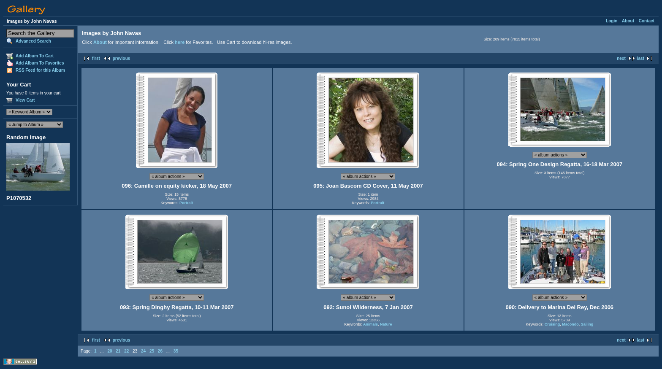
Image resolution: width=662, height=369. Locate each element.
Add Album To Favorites (40, 63)
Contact (646, 21)
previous (121, 58)
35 (176, 351)
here (179, 42)
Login (611, 21)
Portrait (186, 203)
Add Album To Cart (35, 56)
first (96, 58)
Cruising (552, 324)
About (628, 21)
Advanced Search (33, 41)
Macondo (570, 324)
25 (151, 351)
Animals (370, 324)
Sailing (587, 324)
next (621, 58)
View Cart (25, 100)
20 (109, 351)
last (640, 58)
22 (126, 351)
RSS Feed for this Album (40, 70)
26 (160, 351)
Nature (386, 324)
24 (143, 351)
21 (118, 351)
